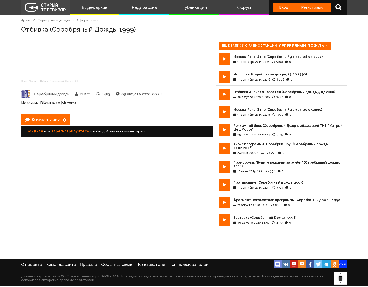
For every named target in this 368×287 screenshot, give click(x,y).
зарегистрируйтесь (70, 132)
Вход (283, 7)
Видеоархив (94, 7)
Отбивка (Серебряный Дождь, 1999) (59, 81)
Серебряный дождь (54, 20)
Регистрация (312, 7)
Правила (88, 265)
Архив (26, 20)
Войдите (34, 132)
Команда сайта (61, 265)
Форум (244, 7)
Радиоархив (144, 7)
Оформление (87, 20)
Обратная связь (116, 265)
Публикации (194, 7)
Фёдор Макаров (29, 81)
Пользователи (150, 265)
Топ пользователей (188, 265)
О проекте (31, 265)
